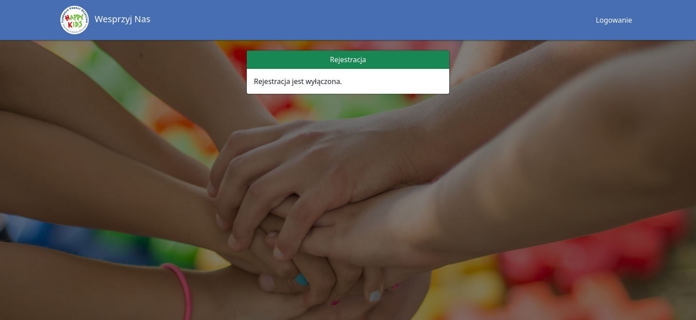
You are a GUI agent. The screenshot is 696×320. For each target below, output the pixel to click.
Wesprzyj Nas (105, 20)
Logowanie (614, 20)
